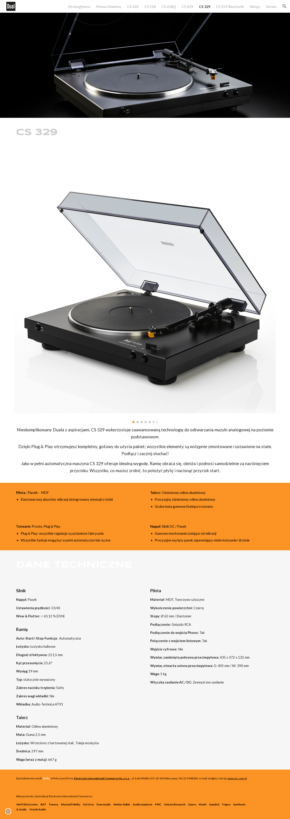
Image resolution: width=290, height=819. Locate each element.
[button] (284, 6)
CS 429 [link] (187, 6)
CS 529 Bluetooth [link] (230, 6)
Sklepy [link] (255, 6)
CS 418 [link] (132, 6)
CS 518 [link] (150, 6)
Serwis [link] (271, 6)
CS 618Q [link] (169, 6)
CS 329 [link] (204, 6)
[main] (55, 132)
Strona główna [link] (79, 6)
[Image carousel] (145, 288)
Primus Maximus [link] (108, 6)
